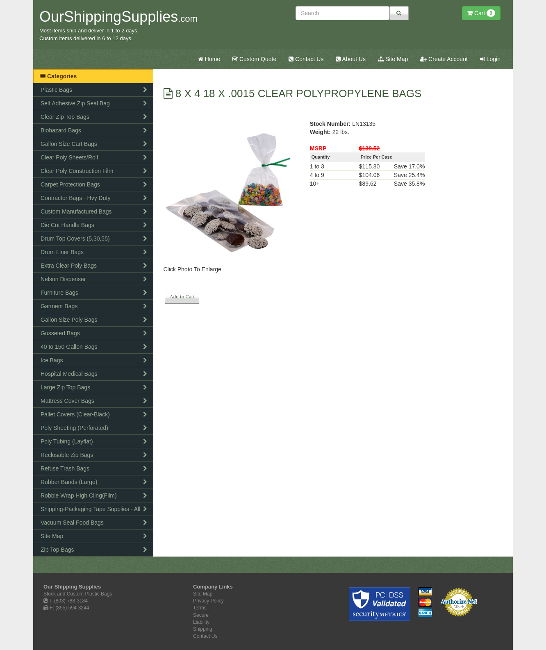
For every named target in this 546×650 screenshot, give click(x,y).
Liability (201, 622)
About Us (351, 59)
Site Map (393, 59)
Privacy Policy (208, 601)
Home (209, 59)
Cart (481, 13)
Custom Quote (254, 59)
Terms (200, 608)
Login (490, 59)
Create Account (444, 59)
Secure (201, 615)
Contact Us (306, 59)
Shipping (202, 629)
